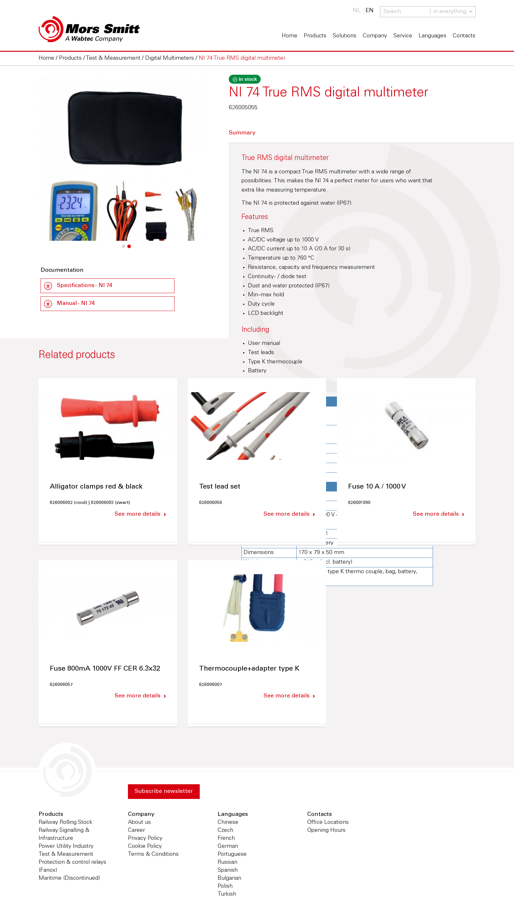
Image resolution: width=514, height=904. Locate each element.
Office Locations (328, 823)
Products (315, 36)
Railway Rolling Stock (65, 823)
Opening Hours (326, 831)
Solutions (344, 36)
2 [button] (128, 250)
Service (402, 36)
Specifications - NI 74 (85, 286)
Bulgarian (229, 879)
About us (139, 823)
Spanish (228, 871)
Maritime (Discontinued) (69, 879)
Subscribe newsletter (164, 792)
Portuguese (232, 855)
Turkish (227, 895)
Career (136, 831)
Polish (225, 887)
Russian (227, 863)
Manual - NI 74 (76, 304)
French (226, 839)
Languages (432, 36)
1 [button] (123, 250)
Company (375, 36)
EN (370, 11)
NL (357, 11)
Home (289, 36)
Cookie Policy (145, 847)
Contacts (464, 36)
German (228, 847)
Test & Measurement (66, 855)
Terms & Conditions (153, 855)
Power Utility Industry (66, 847)
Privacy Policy (145, 839)
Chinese (228, 823)
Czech (225, 831)
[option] (123, 186)
